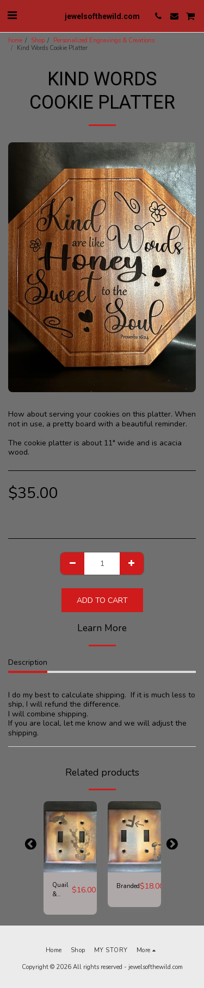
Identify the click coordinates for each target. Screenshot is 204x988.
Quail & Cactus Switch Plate (62, 890)
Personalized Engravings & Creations (103, 40)
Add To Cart (102, 600)
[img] (70, 836)
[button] (12, 15)
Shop (38, 40)
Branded (128, 886)
